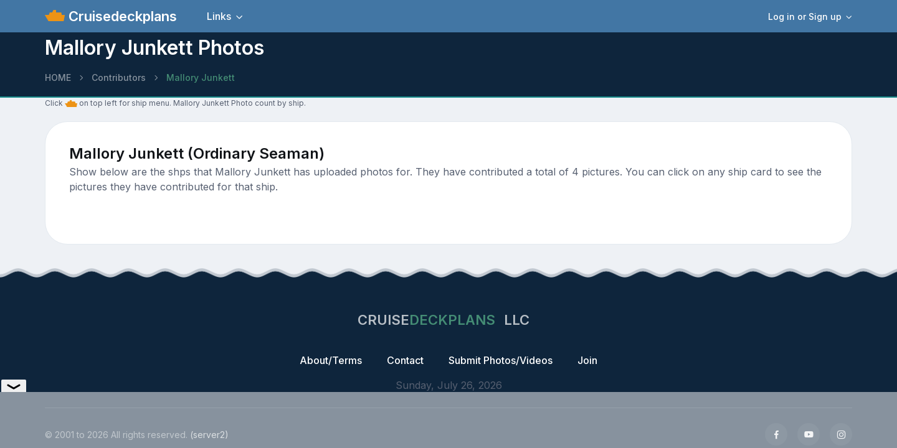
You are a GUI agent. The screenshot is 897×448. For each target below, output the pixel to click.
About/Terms (331, 360)
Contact (405, 360)
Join (587, 360)
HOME (58, 77)
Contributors (119, 77)
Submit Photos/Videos (500, 360)
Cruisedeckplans (121, 16)
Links (219, 16)
